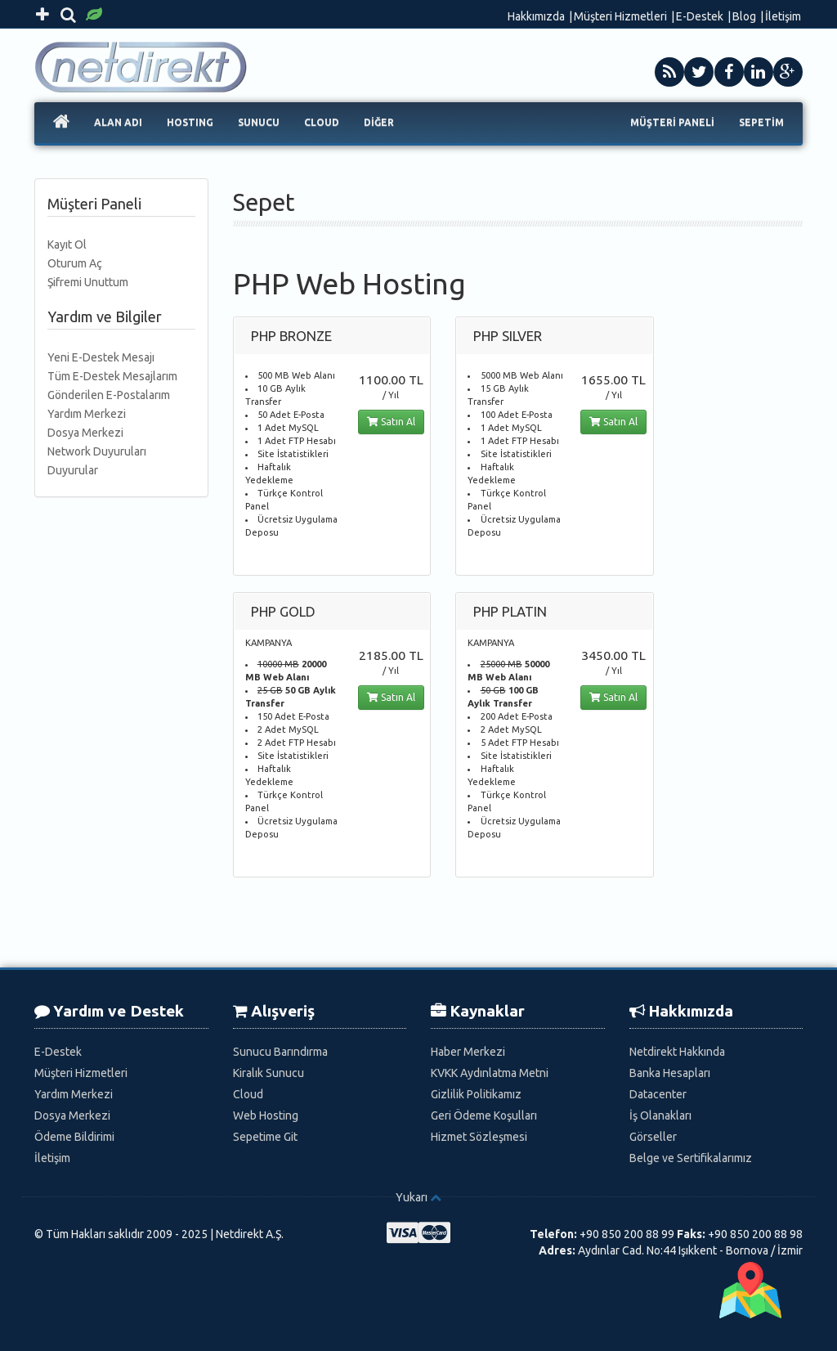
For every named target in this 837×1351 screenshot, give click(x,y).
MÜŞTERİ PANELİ (672, 122)
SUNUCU (259, 122)
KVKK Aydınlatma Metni (489, 1072)
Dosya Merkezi (85, 432)
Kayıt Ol (67, 244)
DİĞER (379, 122)
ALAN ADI (118, 122)
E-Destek (699, 16)
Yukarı (411, 1197)
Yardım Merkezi (86, 413)
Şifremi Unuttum (87, 282)
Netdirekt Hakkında (677, 1051)
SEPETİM (761, 122)
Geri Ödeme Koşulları (484, 1115)
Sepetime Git (265, 1136)
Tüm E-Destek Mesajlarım (112, 376)
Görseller (653, 1136)
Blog (744, 16)
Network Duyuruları (96, 451)
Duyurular (72, 470)
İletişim (783, 16)
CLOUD (321, 122)
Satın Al (391, 421)
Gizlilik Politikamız (476, 1094)
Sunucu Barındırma (280, 1051)
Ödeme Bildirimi (74, 1136)
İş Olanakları (660, 1115)
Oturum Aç (74, 263)
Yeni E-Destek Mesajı (100, 357)
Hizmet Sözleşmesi (479, 1136)
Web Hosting (265, 1115)
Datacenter (658, 1094)
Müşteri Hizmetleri (620, 16)
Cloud (248, 1094)
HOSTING (190, 122)
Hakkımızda (536, 16)
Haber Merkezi (468, 1051)
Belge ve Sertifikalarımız (690, 1158)
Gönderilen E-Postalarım (108, 395)
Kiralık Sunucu (268, 1072)
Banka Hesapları (669, 1072)
